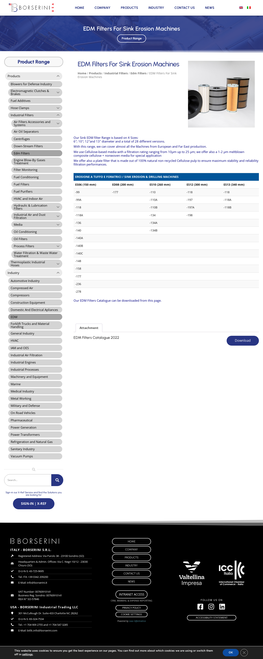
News (209, 8)
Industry (156, 8)
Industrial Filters (116, 73)
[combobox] (27, 489)
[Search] (57, 489)
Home (79, 8)
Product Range (131, 37)
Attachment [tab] (89, 328)
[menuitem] (241, 7)
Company (103, 8)
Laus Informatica (137, 629)
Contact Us (184, 8)
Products (129, 8)
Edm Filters (138, 73)
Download (243, 340)
